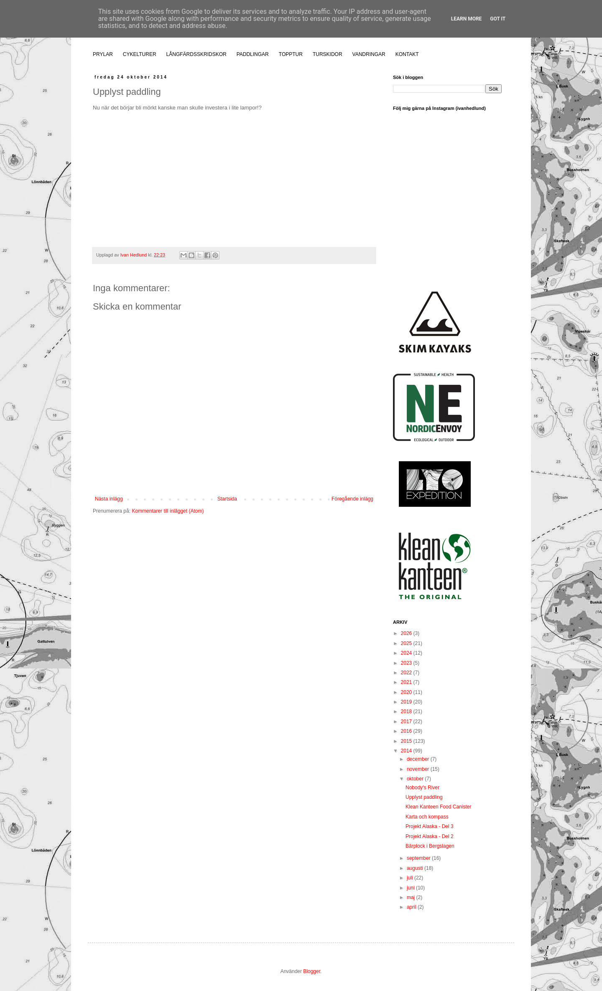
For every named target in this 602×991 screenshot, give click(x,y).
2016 (407, 731)
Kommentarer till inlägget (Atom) (168, 511)
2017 (407, 721)
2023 (407, 663)
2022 (407, 673)
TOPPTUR (291, 54)
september (419, 858)
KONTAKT (407, 54)
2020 (407, 692)
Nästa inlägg (109, 499)
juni (411, 888)
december (419, 759)
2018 (407, 711)
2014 (407, 751)
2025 (407, 643)
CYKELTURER (139, 54)
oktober (416, 779)
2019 (407, 702)
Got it (497, 19)
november (419, 769)
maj (411, 897)
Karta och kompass (427, 817)
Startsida (227, 499)
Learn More (466, 19)
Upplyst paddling (424, 797)
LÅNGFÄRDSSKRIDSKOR (196, 54)
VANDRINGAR (368, 54)
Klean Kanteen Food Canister (438, 807)
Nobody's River (422, 787)
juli (410, 878)
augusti (415, 868)
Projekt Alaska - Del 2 (430, 836)
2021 (407, 682)
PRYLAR (103, 54)
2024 (407, 653)
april (412, 907)
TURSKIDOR (327, 54)
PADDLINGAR (253, 54)
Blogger (311, 971)
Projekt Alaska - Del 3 (430, 826)
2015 (407, 741)
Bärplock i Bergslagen (430, 846)
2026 (407, 633)
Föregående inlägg (352, 499)
